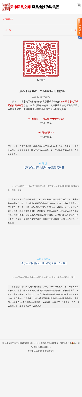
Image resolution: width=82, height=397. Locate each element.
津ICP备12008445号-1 (61, 343)
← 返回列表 (8, 19)
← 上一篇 (7, 30)
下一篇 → (75, 30)
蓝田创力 (38, 351)
